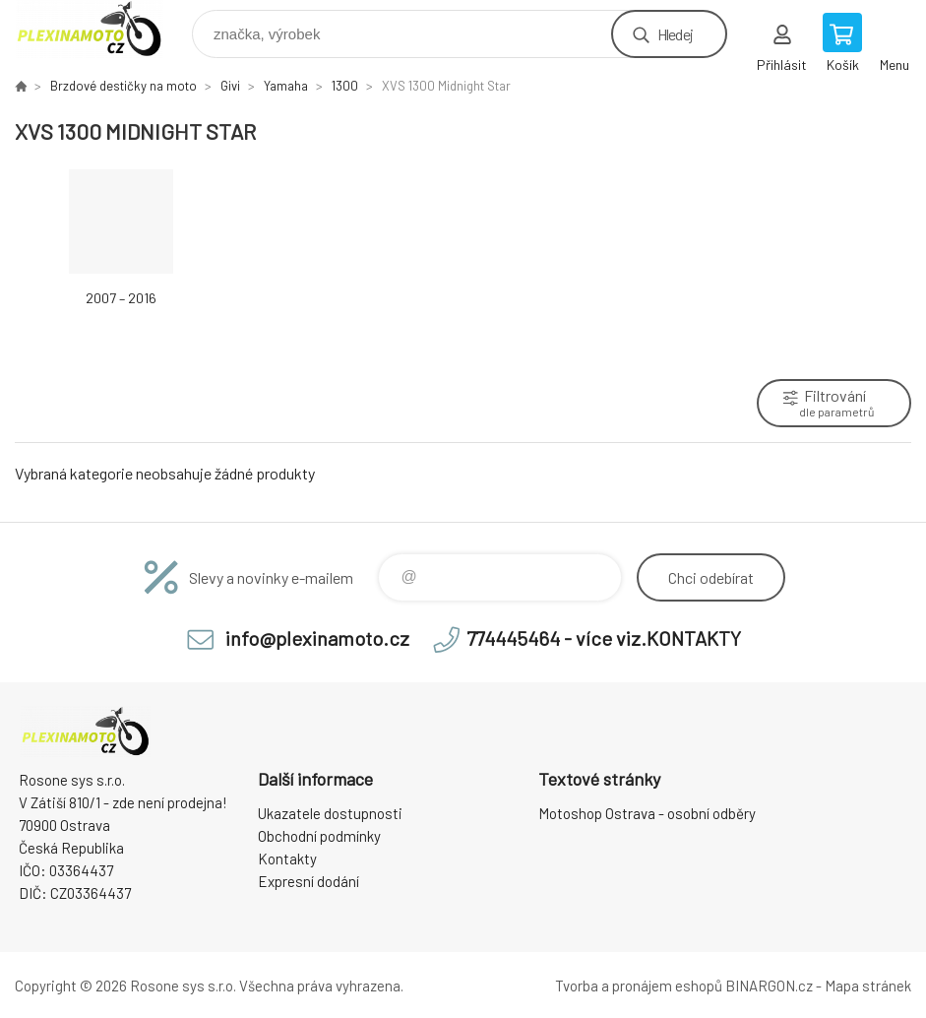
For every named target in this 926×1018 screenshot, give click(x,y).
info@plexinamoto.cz (317, 638)
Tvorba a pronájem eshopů (638, 985)
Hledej (675, 34)
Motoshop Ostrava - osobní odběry (647, 813)
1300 (345, 86)
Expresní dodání (308, 881)
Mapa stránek (868, 985)
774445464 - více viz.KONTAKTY (603, 638)
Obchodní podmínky (319, 836)
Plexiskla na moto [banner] (102, 29)
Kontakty (287, 858)
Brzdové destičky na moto (123, 86)
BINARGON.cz (769, 985)
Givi (230, 86)
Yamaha (286, 86)
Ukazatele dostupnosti (330, 813)
